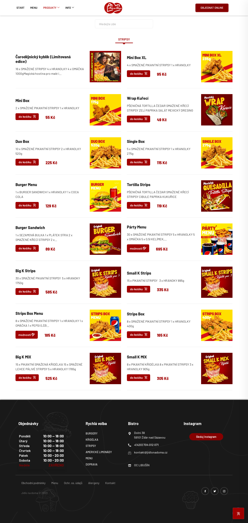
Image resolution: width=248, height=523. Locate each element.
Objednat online (212, 8)
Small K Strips (139, 273)
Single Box (136, 141)
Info (69, 8)
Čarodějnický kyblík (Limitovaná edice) (43, 59)
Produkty (51, 8)
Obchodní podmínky (33, 483)
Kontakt (110, 483)
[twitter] (215, 491)
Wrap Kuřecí (137, 98)
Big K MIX (23, 357)
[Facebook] (205, 491)
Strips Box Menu (29, 313)
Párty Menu (136, 227)
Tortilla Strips (138, 184)
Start (20, 8)
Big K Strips (25, 270)
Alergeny (93, 483)
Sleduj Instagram (206, 436)
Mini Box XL (136, 57)
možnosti (138, 248)
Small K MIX (137, 357)
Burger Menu (26, 184)
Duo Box (22, 141)
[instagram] (224, 491)
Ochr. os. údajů (73, 483)
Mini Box (22, 100)
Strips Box (136, 314)
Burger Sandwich (30, 227)
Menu (33, 8)
